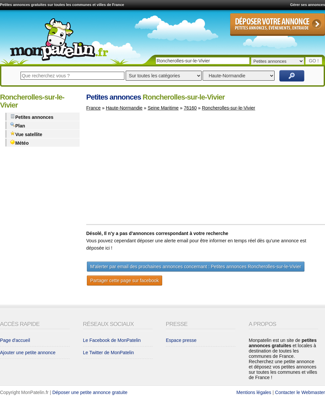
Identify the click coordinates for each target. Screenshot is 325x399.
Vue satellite (26, 134)
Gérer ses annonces (307, 5)
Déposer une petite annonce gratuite (90, 392)
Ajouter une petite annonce (27, 352)
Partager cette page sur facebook (124, 280)
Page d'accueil (15, 340)
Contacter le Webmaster (300, 392)
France (93, 108)
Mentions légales (253, 392)
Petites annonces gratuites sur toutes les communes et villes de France (62, 5)
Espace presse (181, 340)
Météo (19, 142)
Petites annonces (31, 117)
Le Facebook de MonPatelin (112, 340)
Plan (17, 125)
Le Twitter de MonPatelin (108, 352)
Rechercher (291, 76)
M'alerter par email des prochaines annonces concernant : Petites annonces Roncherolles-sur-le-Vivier (195, 266)
